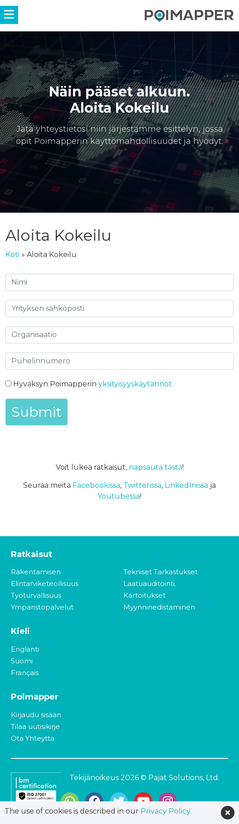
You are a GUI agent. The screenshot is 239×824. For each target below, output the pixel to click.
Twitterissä (142, 485)
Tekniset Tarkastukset (160, 571)
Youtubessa (119, 496)
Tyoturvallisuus (36, 595)
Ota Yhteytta (32, 738)
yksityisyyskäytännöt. (135, 384)
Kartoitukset (144, 595)
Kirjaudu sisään (36, 714)
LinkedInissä (186, 485)
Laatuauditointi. (149, 583)
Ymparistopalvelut (42, 607)
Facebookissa (96, 485)
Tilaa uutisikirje (35, 726)
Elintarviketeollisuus (44, 583)
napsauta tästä (155, 467)
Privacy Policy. (166, 811)
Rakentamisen (36, 571)
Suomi (22, 661)
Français (25, 672)
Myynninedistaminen (159, 607)
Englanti (25, 649)
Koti (12, 254)
